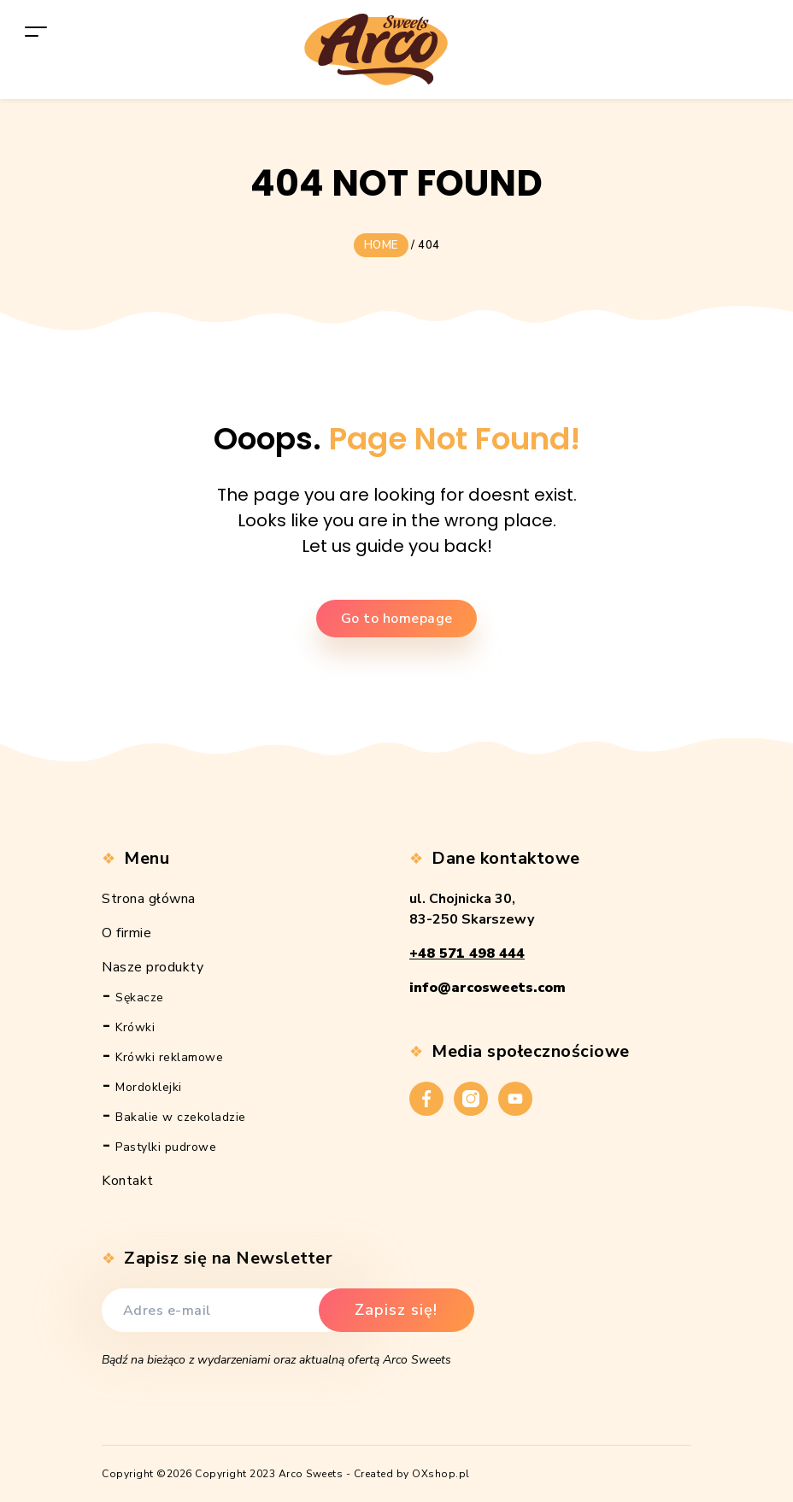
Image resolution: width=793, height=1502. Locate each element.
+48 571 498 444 (467, 953)
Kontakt (128, 1180)
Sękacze (139, 997)
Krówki (135, 1027)
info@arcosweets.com (487, 987)
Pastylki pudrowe (165, 1147)
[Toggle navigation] (36, 31)
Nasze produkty (152, 967)
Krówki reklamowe (169, 1057)
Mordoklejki (148, 1087)
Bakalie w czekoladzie (180, 1117)
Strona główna (149, 898)
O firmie (126, 933)
